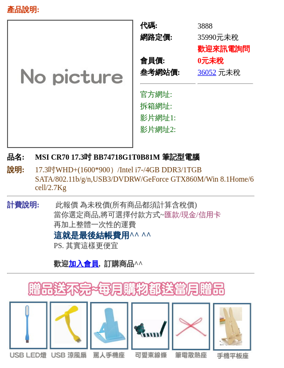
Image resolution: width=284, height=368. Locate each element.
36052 (207, 72)
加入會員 (84, 264)
